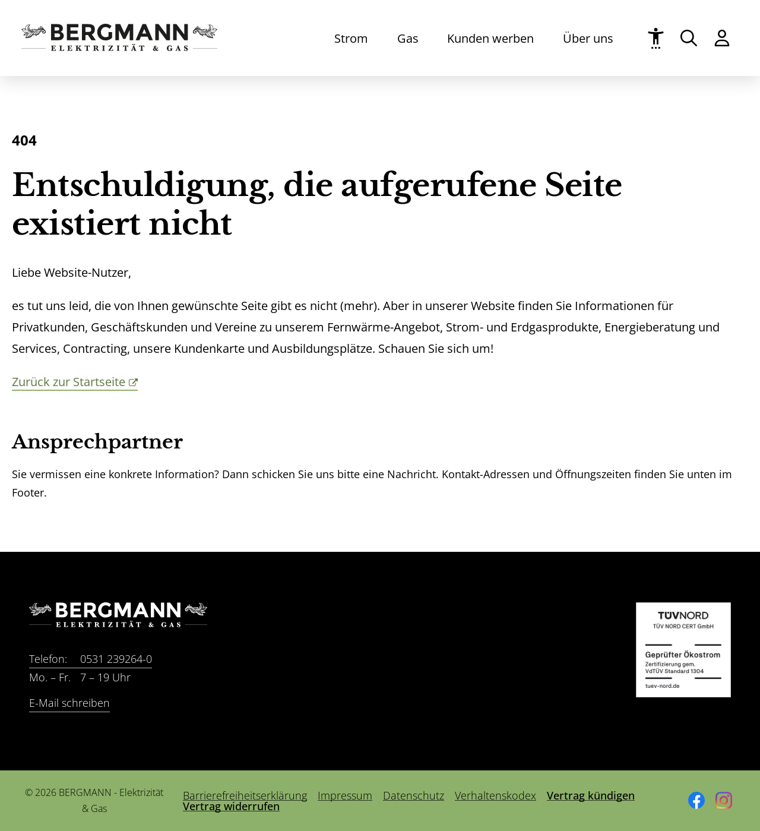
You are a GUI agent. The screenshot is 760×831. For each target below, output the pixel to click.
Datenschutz (413, 795)
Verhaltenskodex (495, 795)
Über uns (588, 38)
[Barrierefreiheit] (655, 38)
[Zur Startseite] (119, 47)
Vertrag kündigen (591, 795)
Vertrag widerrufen (231, 806)
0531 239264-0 (90, 659)
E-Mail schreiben (69, 703)
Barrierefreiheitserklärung (245, 795)
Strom (351, 38)
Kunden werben (490, 38)
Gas (408, 38)
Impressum (345, 795)
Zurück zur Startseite (68, 382)
